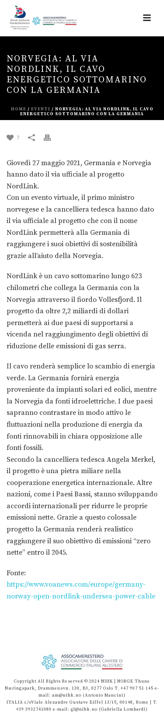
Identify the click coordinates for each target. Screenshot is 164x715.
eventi (40, 109)
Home (18, 109)
